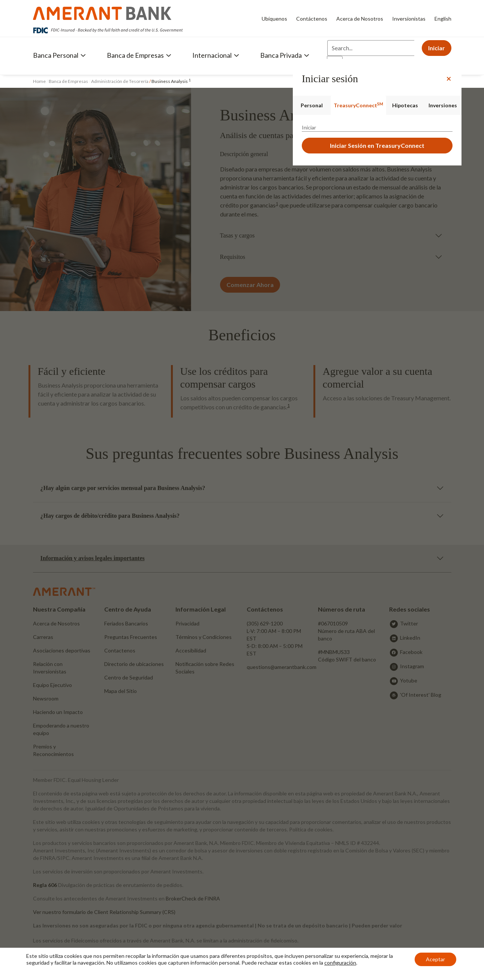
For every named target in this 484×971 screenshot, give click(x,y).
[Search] (370, 48)
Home (39, 81)
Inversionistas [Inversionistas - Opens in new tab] (409, 18)
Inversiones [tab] (443, 105)
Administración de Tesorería (119, 81)
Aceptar (435, 959)
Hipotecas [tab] (405, 105)
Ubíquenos (274, 18)
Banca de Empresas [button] (139, 55)
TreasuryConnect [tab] (358, 105)
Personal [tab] (312, 105)
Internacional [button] (215, 55)
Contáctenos (311, 18)
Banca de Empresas (68, 81)
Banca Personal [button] (59, 55)
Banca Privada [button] (284, 55)
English (443, 18)
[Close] (449, 79)
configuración (340, 962)
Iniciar (436, 47)
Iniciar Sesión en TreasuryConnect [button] (377, 145)
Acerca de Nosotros (359, 18)
